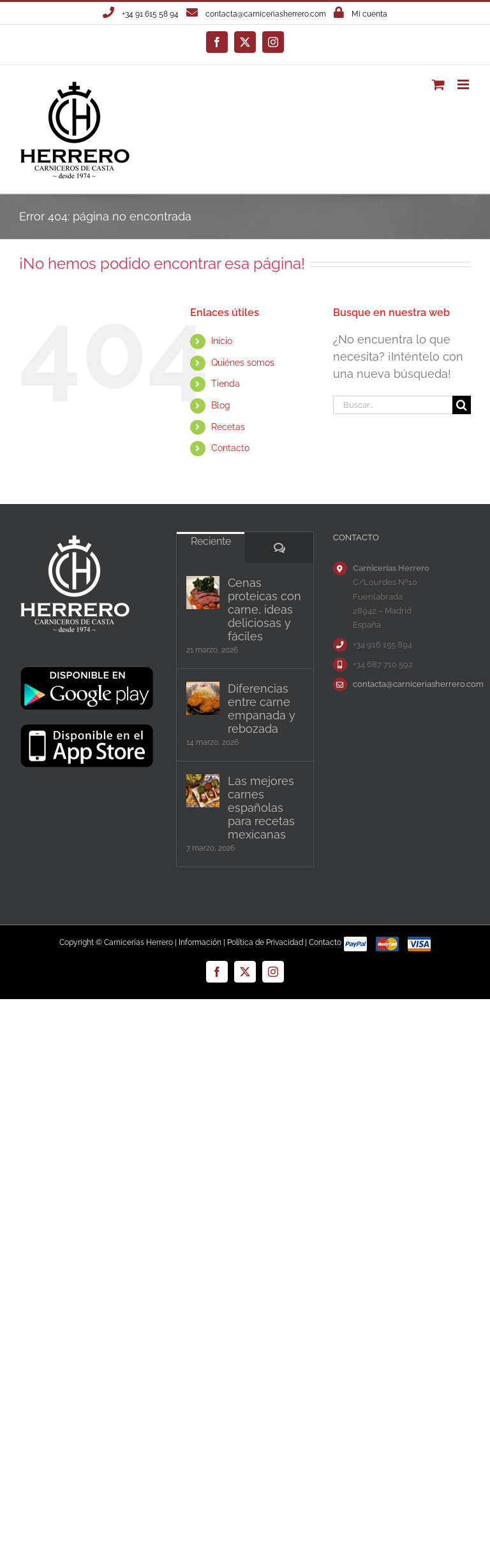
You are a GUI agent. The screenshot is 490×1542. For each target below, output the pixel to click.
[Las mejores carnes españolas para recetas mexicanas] (202, 790)
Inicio (221, 341)
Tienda (225, 383)
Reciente (211, 541)
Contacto (230, 448)
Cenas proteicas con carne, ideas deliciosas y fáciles (264, 609)
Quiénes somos (242, 362)
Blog (220, 405)
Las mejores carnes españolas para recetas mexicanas (261, 807)
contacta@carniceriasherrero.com (265, 14)
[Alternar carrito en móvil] (438, 84)
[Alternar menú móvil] (464, 84)
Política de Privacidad (265, 942)
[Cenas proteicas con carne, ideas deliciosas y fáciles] (202, 592)
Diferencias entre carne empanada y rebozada (261, 708)
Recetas (228, 427)
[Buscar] (461, 405)
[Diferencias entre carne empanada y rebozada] (202, 698)
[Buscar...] (392, 405)
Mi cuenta (369, 14)
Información (200, 942)
